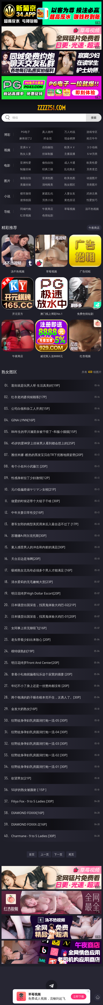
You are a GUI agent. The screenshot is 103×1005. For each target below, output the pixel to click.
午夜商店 (47, 209)
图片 (7, 181)
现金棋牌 (69, 138)
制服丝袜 (25, 169)
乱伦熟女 (69, 169)
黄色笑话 (69, 200)
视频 (7, 150)
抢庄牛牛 (92, 138)
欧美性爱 (92, 162)
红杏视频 (25, 215)
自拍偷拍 (47, 147)
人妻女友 (69, 193)
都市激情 (25, 193)
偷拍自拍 (47, 162)
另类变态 (92, 169)
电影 (7, 165)
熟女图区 (69, 184)
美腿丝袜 (25, 184)
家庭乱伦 (47, 193)
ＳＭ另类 (92, 154)
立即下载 (78, 996)
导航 (7, 211)
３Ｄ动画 (92, 147)
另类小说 (47, 200)
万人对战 (69, 132)
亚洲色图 (47, 178)
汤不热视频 (92, 209)
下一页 (58, 854)
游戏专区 (92, 132)
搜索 (93, 117)
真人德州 (47, 132)
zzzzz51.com (51, 108)
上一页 (45, 854)
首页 (31, 854)
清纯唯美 (47, 184)
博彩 (7, 134)
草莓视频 (69, 209)
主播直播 (69, 154)
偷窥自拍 (25, 178)
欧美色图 (69, 178)
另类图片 (92, 184)
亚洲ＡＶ (25, 147)
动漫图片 (92, 178)
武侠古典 (92, 193)
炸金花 (48, 138)
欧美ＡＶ (69, 147)
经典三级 (47, 169)
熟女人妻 (25, 154)
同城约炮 (25, 209)
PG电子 (25, 132)
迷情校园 (25, 200)
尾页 (71, 854)
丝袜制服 (47, 154)
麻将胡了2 (25, 138)
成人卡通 (69, 162)
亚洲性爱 (25, 162)
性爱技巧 (92, 200)
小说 (7, 196)
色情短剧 (47, 215)
